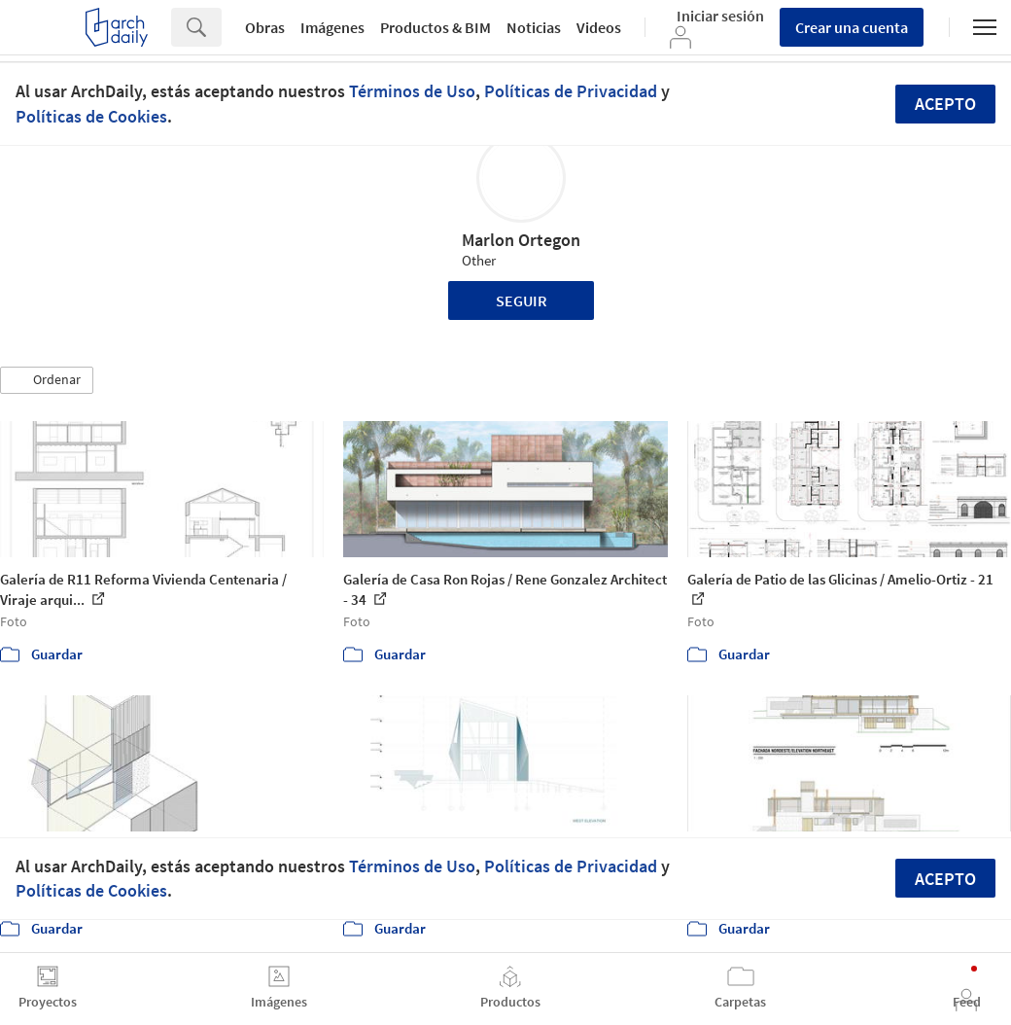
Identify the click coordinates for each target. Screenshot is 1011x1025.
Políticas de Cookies (91, 116)
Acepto (945, 103)
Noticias (533, 27)
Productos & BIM (435, 27)
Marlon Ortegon (521, 240)
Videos (598, 27)
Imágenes (332, 27)
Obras (265, 27)
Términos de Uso (412, 91)
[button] (46, 380)
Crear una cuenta (851, 27)
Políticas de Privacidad (570, 91)
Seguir (521, 300)
